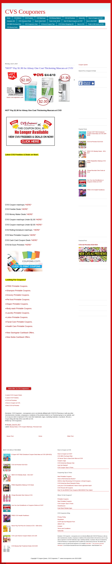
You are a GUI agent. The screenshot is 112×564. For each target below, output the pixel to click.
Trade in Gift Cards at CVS (95, 24)
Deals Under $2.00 (54, 21)
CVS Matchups (41, 18)
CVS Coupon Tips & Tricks (65, 467)
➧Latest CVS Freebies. (12, 398)
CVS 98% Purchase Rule (14, 24)
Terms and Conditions (64, 528)
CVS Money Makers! (55, 18)
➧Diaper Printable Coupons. (17, 304)
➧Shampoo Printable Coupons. (18, 291)
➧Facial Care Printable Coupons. (19, 322)
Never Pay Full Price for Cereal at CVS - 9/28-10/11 (27, 525)
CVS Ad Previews (70, 18)
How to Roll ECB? (91, 21)
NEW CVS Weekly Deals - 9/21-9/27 (22, 475)
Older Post (70, 436)
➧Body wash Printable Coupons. (18, 308)
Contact (60, 526)
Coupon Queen (83, 64)
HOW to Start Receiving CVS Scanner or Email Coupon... (75, 481)
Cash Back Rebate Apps (65, 508)
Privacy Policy (62, 517)
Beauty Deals (14, 427)
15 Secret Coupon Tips (48, 24)
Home (8, 18)
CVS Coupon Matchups (25, 427)
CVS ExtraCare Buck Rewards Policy (69, 483)
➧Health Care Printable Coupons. (19, 326)
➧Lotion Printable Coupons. (16, 317)
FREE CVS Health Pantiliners (96, 190)
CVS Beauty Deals (12, 27)
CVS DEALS (17, 18)
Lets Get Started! (63, 465)
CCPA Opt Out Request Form (66, 521)
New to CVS (80, 24)
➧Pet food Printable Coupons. (17, 300)
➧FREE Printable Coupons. (16, 286)
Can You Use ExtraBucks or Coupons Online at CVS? (95, 181)
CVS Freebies (29, 18)
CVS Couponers (25, 11)
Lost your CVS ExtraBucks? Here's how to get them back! (75, 485)
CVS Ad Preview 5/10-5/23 (95, 141)
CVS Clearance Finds (25, 21)
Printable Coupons (63, 499)
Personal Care (37, 427)
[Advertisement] (56, 46)
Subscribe (82, 18)
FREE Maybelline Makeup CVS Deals (23, 485)
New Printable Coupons (65, 476)
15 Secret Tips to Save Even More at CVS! (70, 458)
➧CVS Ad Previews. (11, 400)
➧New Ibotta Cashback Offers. (17, 337)
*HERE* (28, 205)
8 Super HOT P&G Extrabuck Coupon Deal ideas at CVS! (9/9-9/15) (97, 133)
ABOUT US (61, 524)
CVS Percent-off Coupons (65, 488)
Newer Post (10, 436)
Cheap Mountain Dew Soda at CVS (22, 495)
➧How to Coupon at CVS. (12, 403)
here (101, 545)
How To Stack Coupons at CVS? (73, 21)
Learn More (88, 543)
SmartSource (61, 506)
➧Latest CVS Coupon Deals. (13, 395)
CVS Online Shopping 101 (66, 24)
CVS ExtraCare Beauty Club (66, 463)
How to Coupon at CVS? (96, 18)
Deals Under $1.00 (40, 21)
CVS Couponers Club (31, 24)
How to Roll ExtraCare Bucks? (67, 479)
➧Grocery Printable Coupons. (18, 295)
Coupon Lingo (62, 461)
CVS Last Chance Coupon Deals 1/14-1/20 (24, 536)
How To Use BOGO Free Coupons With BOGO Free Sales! (75, 490)
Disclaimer (61, 519)
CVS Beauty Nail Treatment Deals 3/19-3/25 (25, 546)
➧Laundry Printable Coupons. (18, 313)
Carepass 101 (11, 21)
